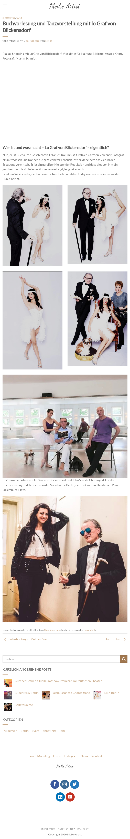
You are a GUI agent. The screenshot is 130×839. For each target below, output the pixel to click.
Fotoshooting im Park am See (25, 639)
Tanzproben (116, 639)
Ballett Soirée (24, 705)
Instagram (70, 756)
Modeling (43, 756)
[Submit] (123, 659)
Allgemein (10, 731)
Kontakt (96, 756)
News (84, 756)
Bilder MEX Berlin (27, 693)
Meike (48, 41)
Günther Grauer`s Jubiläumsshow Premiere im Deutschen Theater (58, 681)
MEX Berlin (111, 693)
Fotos (57, 756)
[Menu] (5, 6)
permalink (90, 629)
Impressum (48, 829)
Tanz (19, 18)
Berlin (24, 731)
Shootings (9, 18)
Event (35, 731)
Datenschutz (66, 829)
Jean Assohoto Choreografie (71, 693)
